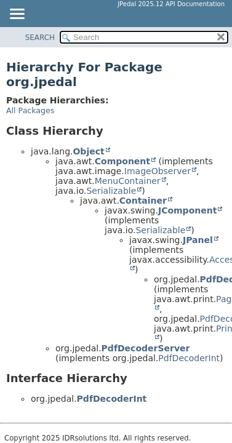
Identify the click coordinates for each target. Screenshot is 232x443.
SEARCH (40, 37)
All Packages (30, 110)
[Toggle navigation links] (16, 14)
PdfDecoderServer (146, 348)
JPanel (198, 240)
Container (143, 201)
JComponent (187, 210)
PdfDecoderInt (189, 358)
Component (122, 161)
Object (88, 151)
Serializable (111, 191)
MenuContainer (128, 181)
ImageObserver (157, 171)
